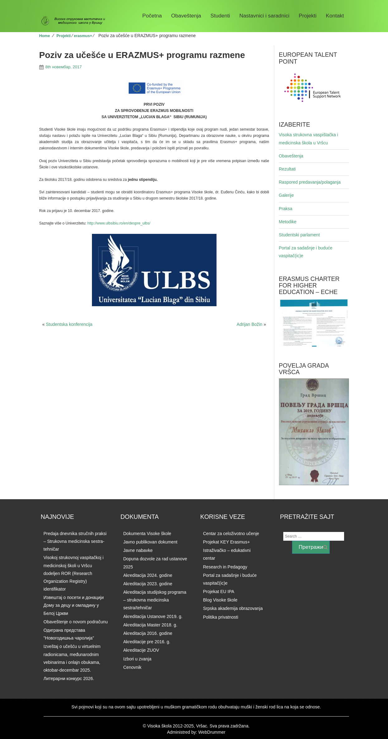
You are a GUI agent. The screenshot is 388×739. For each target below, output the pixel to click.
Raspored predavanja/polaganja (310, 182)
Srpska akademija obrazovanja (233, 608)
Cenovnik (132, 667)
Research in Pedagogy (225, 566)
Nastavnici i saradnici (264, 16)
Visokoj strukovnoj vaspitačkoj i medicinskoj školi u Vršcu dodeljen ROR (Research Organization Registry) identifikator (74, 573)
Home (44, 36)
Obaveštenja (186, 16)
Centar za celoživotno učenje (231, 533)
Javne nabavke (138, 550)
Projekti (308, 16)
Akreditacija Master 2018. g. (150, 624)
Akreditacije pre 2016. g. (146, 641)
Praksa (286, 208)
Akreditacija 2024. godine (147, 575)
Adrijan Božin (249, 324)
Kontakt (335, 16)
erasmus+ (83, 36)
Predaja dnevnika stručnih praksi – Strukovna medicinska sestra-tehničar (75, 541)
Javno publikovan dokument (150, 541)
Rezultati (287, 169)
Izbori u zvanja (137, 658)
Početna (152, 16)
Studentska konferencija (69, 324)
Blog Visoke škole (220, 599)
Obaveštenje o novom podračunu (76, 621)
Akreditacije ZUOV (141, 650)
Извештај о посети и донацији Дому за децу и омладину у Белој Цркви (74, 605)
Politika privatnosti (220, 617)
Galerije (286, 195)
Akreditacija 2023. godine (147, 583)
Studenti (220, 16)
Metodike (288, 221)
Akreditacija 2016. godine (147, 633)
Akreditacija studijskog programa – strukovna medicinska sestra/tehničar (154, 600)
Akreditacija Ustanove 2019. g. (153, 616)
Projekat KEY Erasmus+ (226, 541)
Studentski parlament (299, 234)
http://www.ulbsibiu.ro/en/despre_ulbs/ (118, 223)
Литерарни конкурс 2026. (69, 678)
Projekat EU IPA (218, 591)
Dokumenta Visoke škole (147, 533)
